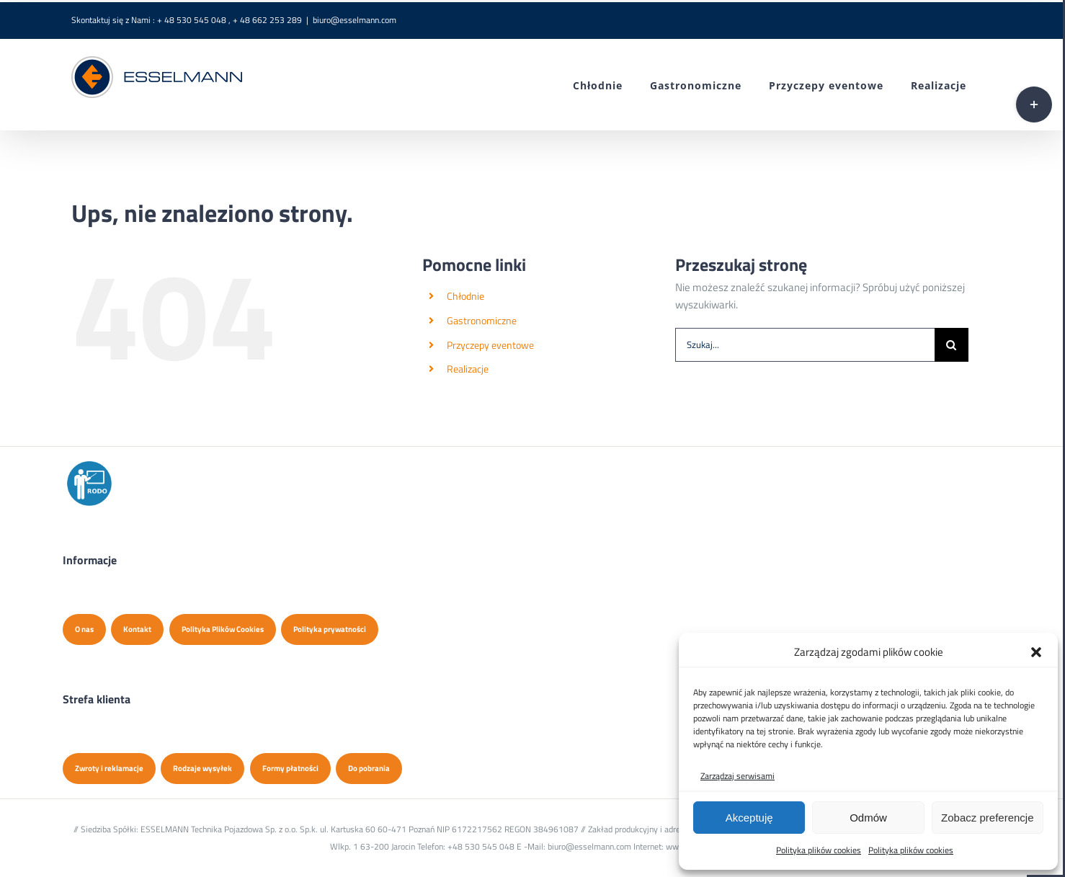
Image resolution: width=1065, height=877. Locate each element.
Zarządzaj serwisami (737, 776)
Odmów (868, 817)
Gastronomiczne (482, 320)
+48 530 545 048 (480, 846)
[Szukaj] (951, 345)
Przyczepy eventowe (490, 344)
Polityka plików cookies (818, 850)
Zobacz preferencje (987, 817)
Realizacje (468, 368)
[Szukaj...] (805, 345)
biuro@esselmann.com (354, 20)
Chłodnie (465, 295)
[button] (1036, 652)
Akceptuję (749, 817)
